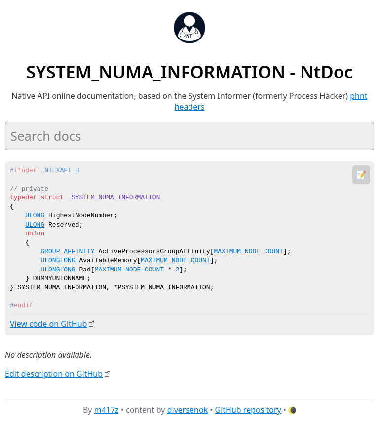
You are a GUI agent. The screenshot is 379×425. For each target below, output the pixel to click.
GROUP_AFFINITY (67, 251)
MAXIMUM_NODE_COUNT (248, 251)
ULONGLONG (57, 260)
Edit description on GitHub (54, 373)
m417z (106, 409)
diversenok (187, 409)
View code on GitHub (48, 323)
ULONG (34, 215)
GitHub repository (248, 409)
